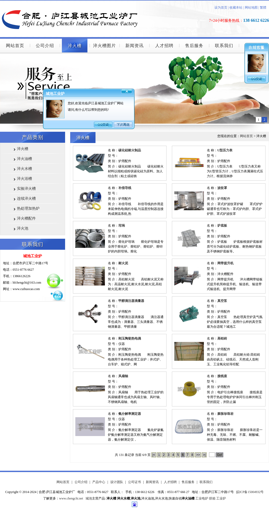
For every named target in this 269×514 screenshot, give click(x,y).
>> (198, 455)
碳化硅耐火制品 (129, 150)
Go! (219, 455)
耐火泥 (123, 263)
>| (204, 455)
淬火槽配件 (26, 218)
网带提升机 (225, 263)
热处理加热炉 (28, 208)
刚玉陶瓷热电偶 (129, 338)
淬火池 (22, 228)
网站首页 (15, 45)
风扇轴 (123, 376)
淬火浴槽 (24, 179)
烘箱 (212, 498)
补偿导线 (124, 188)
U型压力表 (225, 150)
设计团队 (116, 482)
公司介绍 (45, 45)
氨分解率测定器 (129, 414)
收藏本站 (235, 7)
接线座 (222, 376)
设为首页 (220, 7)
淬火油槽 (24, 159)
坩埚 (121, 225)
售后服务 (194, 45)
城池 (89, 498)
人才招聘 (164, 45)
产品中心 (98, 482)
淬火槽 (75, 45)
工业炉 (221, 498)
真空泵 (222, 301)
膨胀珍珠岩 (225, 414)
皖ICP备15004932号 (250, 492)
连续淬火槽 (26, 199)
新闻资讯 (134, 45)
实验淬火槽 (26, 189)
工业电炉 (201, 498)
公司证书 (134, 482)
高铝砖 (222, 338)
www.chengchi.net (71, 498)
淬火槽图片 (104, 45)
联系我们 (224, 45)
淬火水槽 (24, 169)
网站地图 (251, 7)
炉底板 (222, 225)
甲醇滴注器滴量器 (131, 301)
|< (154, 455)
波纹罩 (222, 188)
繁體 (263, 7)
